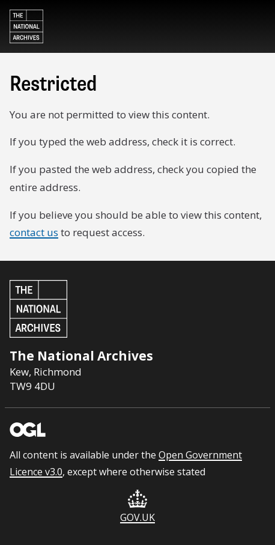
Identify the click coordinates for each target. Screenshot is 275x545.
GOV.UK (137, 507)
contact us (34, 232)
